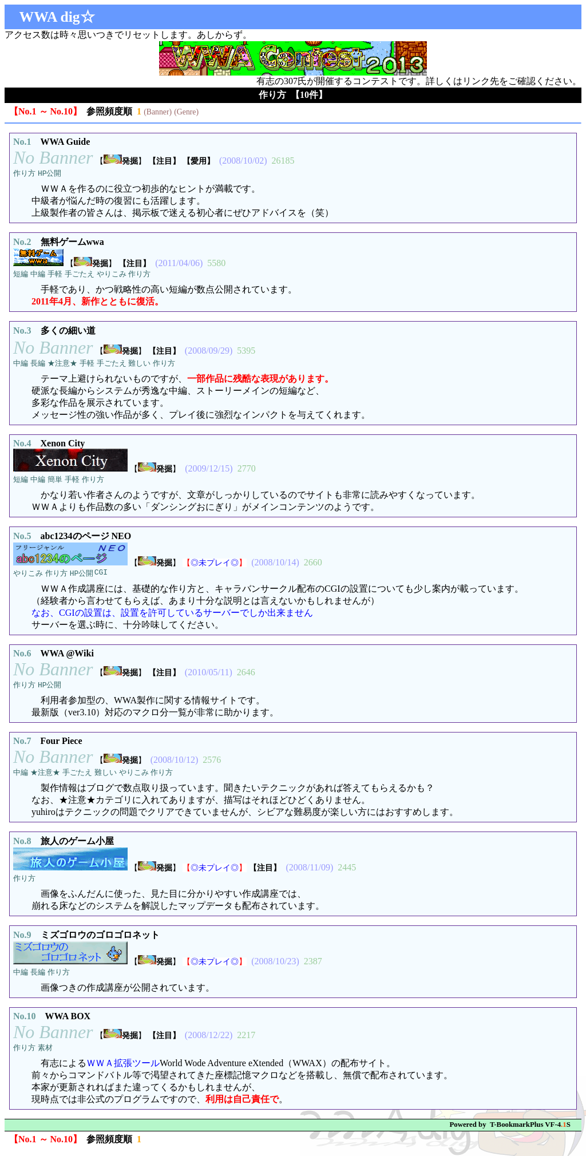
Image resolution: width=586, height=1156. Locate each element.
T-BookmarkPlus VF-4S (530, 1130)
